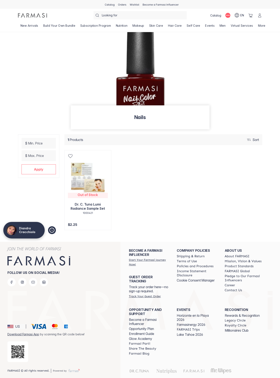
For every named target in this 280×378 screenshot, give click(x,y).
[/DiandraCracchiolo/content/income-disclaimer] (197, 273)
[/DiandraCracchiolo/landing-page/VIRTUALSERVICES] (242, 27)
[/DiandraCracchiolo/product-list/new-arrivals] (29, 27)
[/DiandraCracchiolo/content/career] (230, 285)
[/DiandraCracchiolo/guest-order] (145, 296)
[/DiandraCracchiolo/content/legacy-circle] (235, 320)
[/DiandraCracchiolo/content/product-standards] (239, 266)
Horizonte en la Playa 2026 (193, 317)
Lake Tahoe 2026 (190, 334)
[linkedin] (44, 282)
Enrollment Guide (141, 334)
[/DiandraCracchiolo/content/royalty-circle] (235, 325)
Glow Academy (140, 339)
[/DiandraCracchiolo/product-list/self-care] (193, 27)
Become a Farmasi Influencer (143, 322)
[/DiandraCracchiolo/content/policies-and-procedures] (195, 266)
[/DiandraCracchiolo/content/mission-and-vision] (243, 261)
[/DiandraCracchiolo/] (32, 15)
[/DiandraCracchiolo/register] (122, 4)
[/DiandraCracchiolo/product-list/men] (222, 27)
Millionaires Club (237, 330)
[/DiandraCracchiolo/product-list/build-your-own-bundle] (59, 27)
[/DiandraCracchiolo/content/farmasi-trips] (188, 329)
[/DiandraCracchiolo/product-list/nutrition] (121, 27)
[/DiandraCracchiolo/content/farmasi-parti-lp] (139, 344)
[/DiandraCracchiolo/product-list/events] (210, 27)
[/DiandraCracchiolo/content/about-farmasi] (237, 256)
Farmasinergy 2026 (191, 325)
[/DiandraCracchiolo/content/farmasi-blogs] (139, 354)
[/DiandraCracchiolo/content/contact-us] (233, 290)
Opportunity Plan (141, 329)
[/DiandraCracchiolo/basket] (250, 15)
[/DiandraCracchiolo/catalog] (109, 4)
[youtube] (33, 282)
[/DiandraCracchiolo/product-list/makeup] (138, 27)
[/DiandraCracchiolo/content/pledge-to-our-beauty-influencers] (245, 278)
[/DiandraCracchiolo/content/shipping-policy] (191, 256)
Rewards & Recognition (242, 315)
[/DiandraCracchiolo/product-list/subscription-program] (95, 27)
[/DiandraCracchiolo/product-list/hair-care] (175, 27)
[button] (39, 169)
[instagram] (22, 282)
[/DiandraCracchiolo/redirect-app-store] (17, 351)
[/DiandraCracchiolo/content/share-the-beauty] (142, 349)
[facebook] (11, 282)
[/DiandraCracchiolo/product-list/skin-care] (156, 27)
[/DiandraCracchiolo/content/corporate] (237, 271)
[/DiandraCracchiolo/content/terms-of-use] (187, 261)
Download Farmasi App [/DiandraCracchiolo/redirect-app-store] (23, 334)
